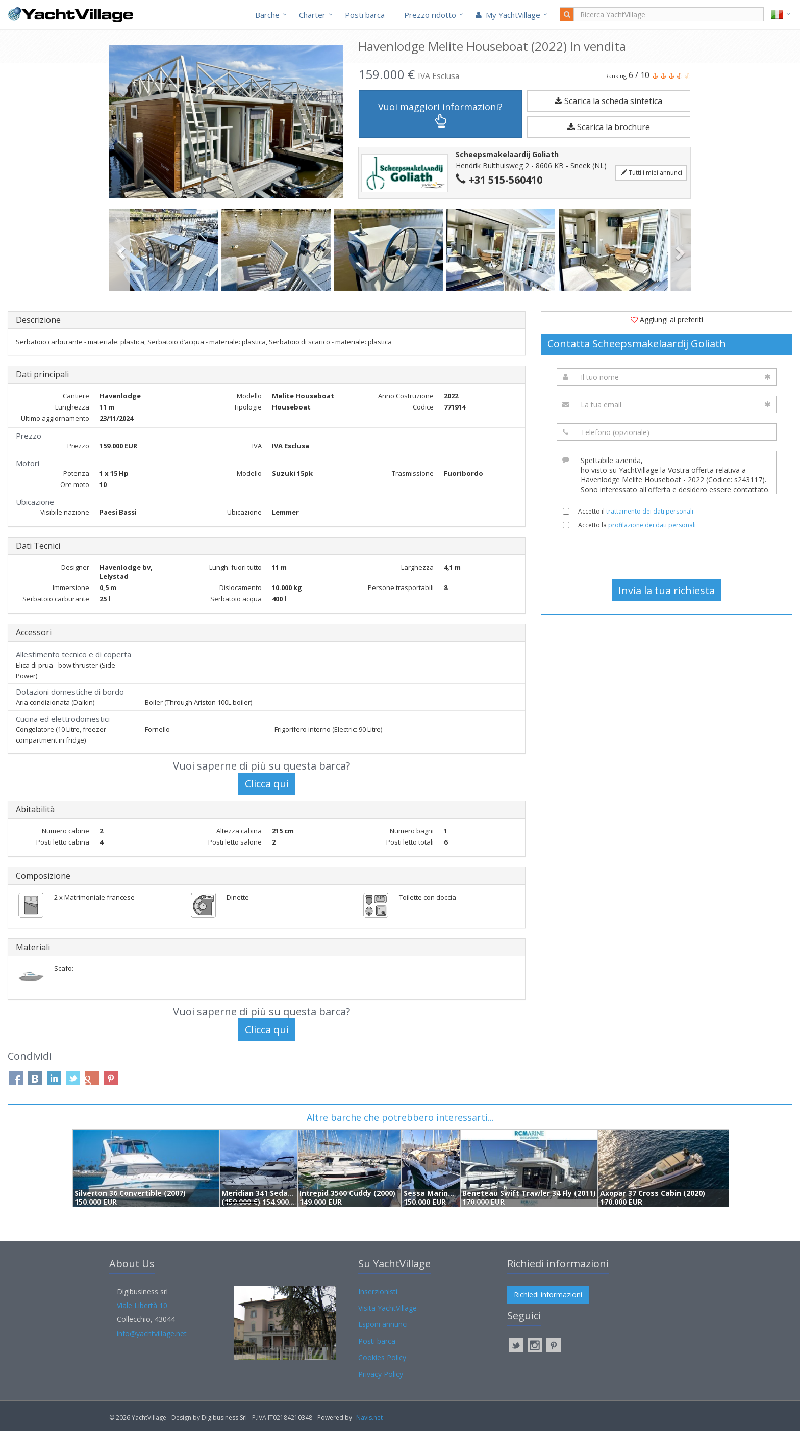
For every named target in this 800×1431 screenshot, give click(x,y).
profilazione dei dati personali (652, 525)
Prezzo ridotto (430, 15)
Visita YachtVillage (387, 1308)
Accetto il (635, 511)
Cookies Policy (382, 1357)
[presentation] (666, 554)
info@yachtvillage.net (152, 1333)
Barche (267, 15)
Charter (312, 15)
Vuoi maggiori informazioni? (440, 114)
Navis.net (369, 1417)
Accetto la (637, 525)
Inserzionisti (377, 1291)
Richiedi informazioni (548, 1294)
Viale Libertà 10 (142, 1305)
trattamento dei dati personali (649, 511)
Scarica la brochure (608, 127)
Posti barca (365, 15)
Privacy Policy (380, 1374)
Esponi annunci (383, 1324)
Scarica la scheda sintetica (608, 101)
